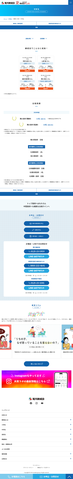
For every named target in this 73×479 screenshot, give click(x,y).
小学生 (4, 425)
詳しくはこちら (36, 364)
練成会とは (5, 420)
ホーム (5, 19)
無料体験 (4, 454)
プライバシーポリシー (28, 467)
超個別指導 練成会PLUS (55, 23)
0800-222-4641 (36, 265)
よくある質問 (6, 449)
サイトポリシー (36, 465)
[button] (10, 341)
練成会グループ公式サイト (44, 467)
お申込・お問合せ (49, 476)
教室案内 (4, 439)
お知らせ (4, 415)
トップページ (6, 410)
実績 (36, 27)
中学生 (10, 19)
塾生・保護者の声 (7, 444)
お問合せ (4, 459)
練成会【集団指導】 (18, 23)
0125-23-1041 (36, 283)
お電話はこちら (16, 476)
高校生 (4, 434)
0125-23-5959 (36, 251)
